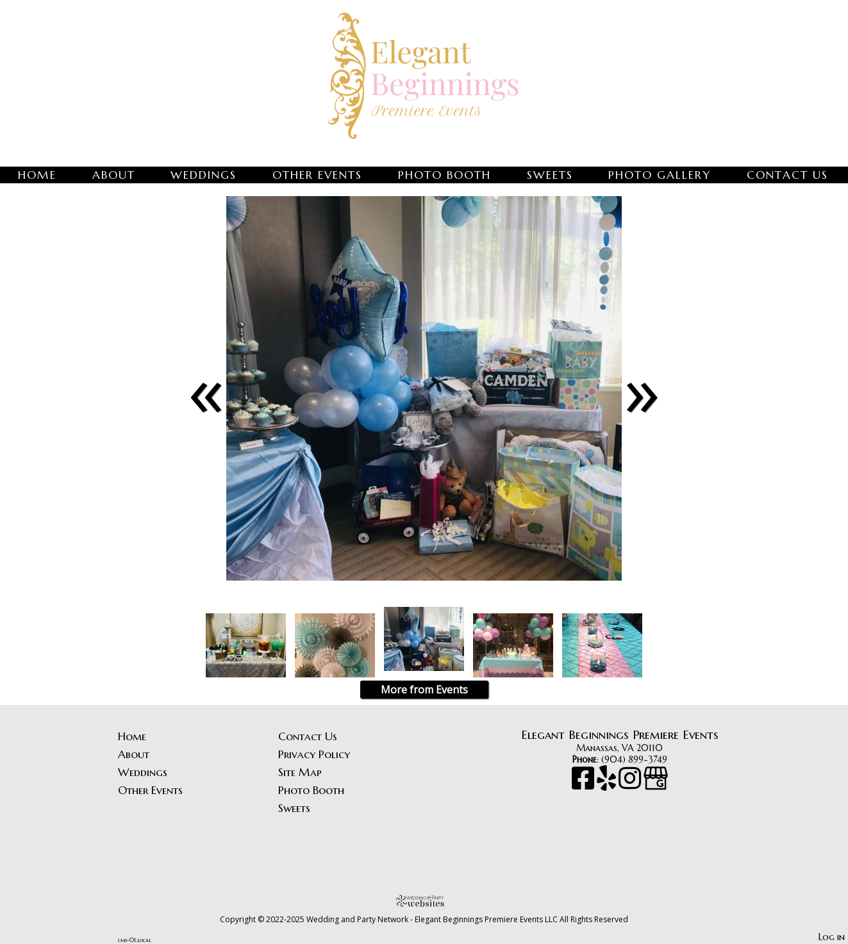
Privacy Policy (314, 754)
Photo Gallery (659, 175)
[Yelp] (608, 784)
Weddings (203, 175)
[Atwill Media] (424, 901)
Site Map (300, 772)
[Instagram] (631, 784)
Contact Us (787, 175)
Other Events (317, 175)
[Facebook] (584, 784)
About (113, 175)
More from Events (424, 690)
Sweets (550, 175)
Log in (832, 937)
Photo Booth (444, 175)
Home (37, 175)
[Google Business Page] (656, 784)
